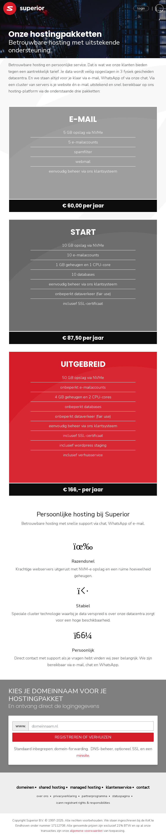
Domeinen (25, 787)
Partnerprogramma (94, 796)
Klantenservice (118, 787)
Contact (143, 787)
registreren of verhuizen (83, 737)
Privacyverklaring (65, 796)
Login (141, 8)
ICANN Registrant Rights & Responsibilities (83, 803)
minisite (82, 755)
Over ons (42, 796)
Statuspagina (121, 796)
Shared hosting (52, 787)
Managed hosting (85, 787)
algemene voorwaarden (86, 831)
